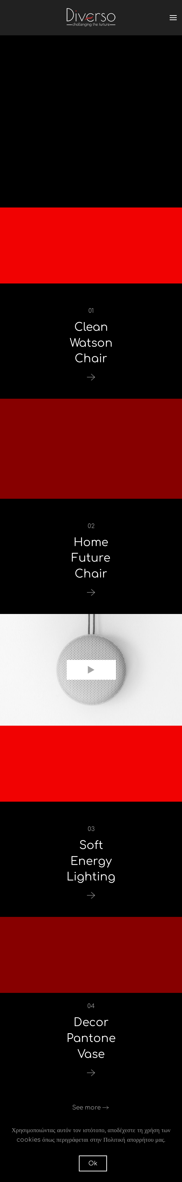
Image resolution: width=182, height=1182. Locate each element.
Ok (93, 1163)
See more (86, 1107)
